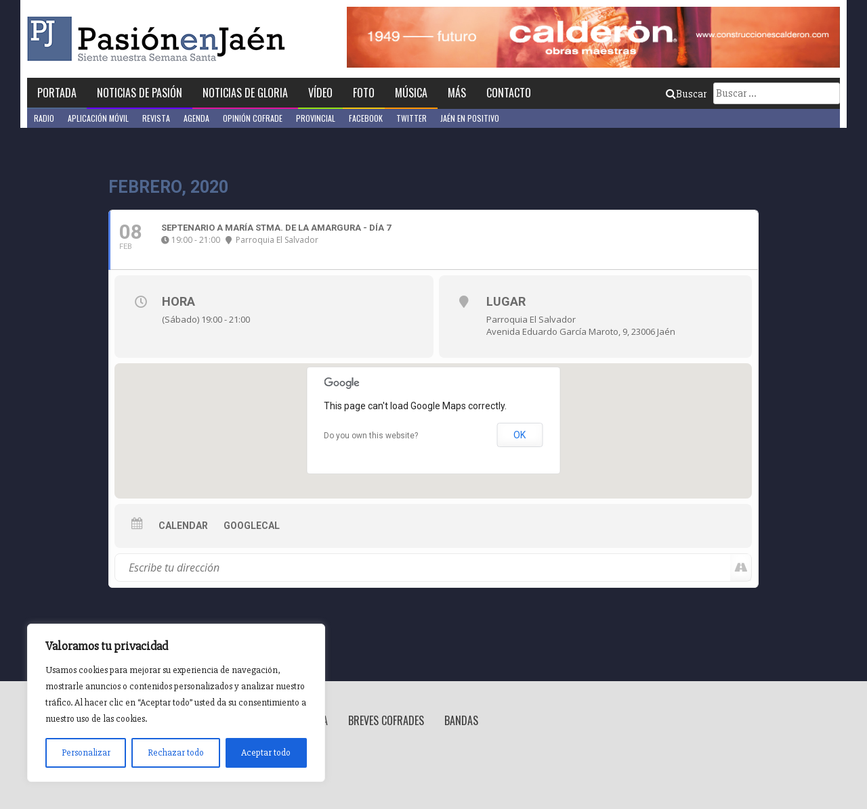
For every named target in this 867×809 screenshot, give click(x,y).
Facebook (366, 118)
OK (519, 435)
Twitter (411, 118)
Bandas (461, 720)
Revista (156, 118)
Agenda (196, 118)
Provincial (315, 118)
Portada (57, 93)
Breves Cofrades (386, 720)
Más (457, 93)
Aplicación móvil (98, 118)
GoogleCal (252, 525)
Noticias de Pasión (139, 93)
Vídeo (320, 93)
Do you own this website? (371, 435)
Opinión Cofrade (252, 118)
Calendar (183, 525)
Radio (44, 118)
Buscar (686, 94)
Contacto (508, 93)
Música (411, 93)
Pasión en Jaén (160, 39)
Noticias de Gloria (245, 93)
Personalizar (86, 752)
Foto (364, 93)
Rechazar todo (176, 752)
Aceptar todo (266, 752)
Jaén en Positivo (469, 118)
